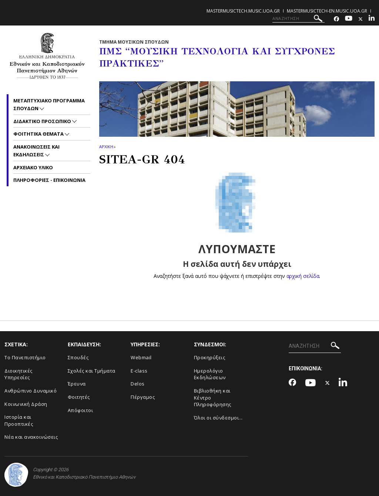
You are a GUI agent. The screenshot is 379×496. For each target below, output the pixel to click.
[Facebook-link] (336, 19)
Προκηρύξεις (209, 357)
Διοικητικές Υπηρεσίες (18, 374)
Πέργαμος (143, 397)
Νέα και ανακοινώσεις (31, 437)
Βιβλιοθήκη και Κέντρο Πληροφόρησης (212, 397)
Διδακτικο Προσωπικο (42, 121)
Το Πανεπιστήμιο (25, 357)
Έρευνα (77, 383)
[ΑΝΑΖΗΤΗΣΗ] (298, 18)
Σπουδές (78, 357)
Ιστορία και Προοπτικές (18, 420)
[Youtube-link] (348, 19)
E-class (139, 370)
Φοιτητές (79, 397)
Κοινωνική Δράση (25, 404)
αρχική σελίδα (303, 275)
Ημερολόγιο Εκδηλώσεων (210, 374)
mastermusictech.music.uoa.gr (243, 11)
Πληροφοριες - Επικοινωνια (49, 180)
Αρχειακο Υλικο (33, 167)
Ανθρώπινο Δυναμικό (30, 390)
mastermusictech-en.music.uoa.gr (327, 11)
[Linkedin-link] (372, 19)
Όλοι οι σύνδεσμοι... (218, 417)
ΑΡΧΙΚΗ (106, 146)
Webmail (141, 357)
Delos (138, 383)
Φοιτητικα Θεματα (39, 133)
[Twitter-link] (360, 19)
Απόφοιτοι (80, 410)
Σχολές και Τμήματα (91, 370)
